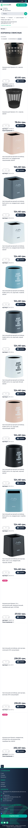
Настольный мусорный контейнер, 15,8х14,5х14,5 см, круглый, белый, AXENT (13, 382)
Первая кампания (7, 813)
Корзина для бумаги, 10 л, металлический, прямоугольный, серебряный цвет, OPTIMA (12, 605)
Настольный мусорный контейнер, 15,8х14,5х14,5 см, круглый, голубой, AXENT (13, 292)
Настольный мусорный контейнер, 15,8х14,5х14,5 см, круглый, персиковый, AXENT (13, 426)
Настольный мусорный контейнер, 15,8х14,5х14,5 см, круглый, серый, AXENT (13, 337)
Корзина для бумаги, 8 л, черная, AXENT (12, 68)
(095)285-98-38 (15, 791)
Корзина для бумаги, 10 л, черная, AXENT (13, 112)
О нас (2, 773)
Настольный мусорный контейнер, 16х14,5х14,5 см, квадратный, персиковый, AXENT (13, 158)
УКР (22, 1)
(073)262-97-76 (7, 791)
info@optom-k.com (8, 798)
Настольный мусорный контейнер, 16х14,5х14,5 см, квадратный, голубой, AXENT (14, 516)
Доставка (3, 786)
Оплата (3, 784)
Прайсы (3, 782)
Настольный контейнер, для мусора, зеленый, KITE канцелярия (13, 649)
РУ (20, 1)
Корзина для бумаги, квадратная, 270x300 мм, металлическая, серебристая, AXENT (12, 739)
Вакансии (3, 777)
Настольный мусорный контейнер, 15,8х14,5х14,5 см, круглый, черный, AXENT (13, 471)
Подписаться (14, 816)
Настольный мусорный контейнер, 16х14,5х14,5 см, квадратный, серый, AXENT (13, 203)
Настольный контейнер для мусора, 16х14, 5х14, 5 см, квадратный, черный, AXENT (13, 560)
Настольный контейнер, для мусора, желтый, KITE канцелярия (13, 693)
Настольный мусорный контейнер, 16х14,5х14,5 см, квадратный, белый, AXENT (13, 247)
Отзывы (3, 775)
